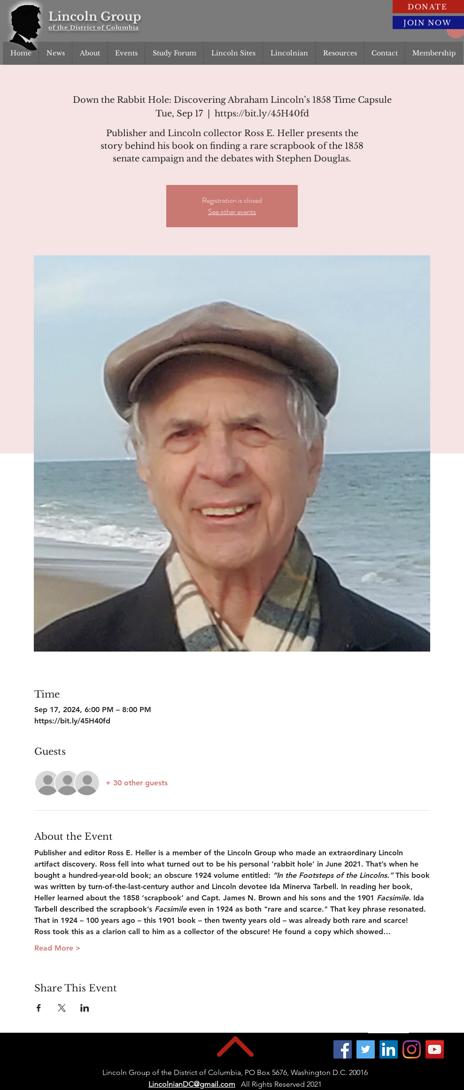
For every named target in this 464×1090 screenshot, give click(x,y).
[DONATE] (428, 6)
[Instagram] (411, 1049)
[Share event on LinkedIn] (84, 1008)
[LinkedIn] (388, 1049)
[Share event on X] (61, 1008)
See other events (232, 211)
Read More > (57, 948)
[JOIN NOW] (428, 22)
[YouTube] (434, 1049)
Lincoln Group (94, 16)
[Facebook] (342, 1049)
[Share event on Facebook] (38, 1008)
